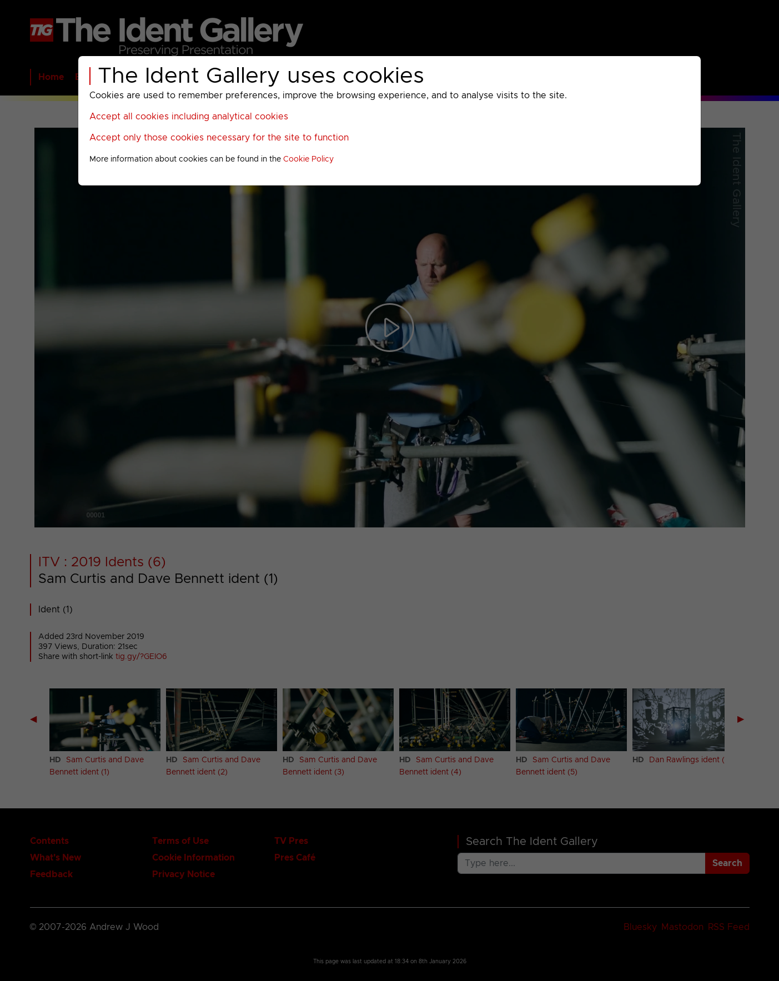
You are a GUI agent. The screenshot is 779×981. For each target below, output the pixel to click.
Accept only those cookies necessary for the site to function (219, 137)
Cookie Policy (308, 159)
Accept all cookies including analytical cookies (188, 116)
